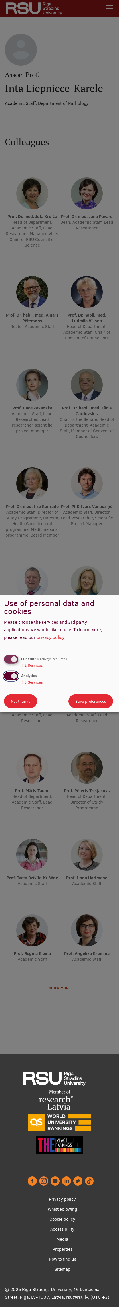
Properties (62, 1249)
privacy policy (50, 637)
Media (62, 1239)
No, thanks (20, 701)
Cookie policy (62, 1219)
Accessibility (62, 1229)
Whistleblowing (62, 1209)
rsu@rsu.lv (77, 1297)
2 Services (32, 665)
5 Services (32, 682)
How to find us (62, 1259)
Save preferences (90, 701)
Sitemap (62, 1269)
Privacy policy (62, 1199)
